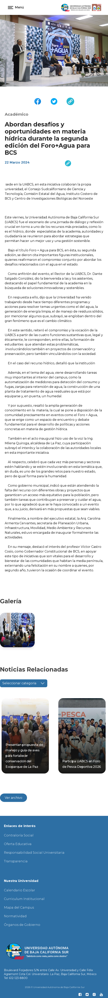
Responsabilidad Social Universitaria (34, 852)
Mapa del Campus (19, 907)
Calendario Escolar (19, 890)
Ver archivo (13, 798)
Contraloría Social (19, 835)
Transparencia (16, 861)
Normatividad (15, 916)
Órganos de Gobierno (22, 925)
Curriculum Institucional (24, 899)
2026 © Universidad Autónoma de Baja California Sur (55, 987)
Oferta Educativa (18, 844)
